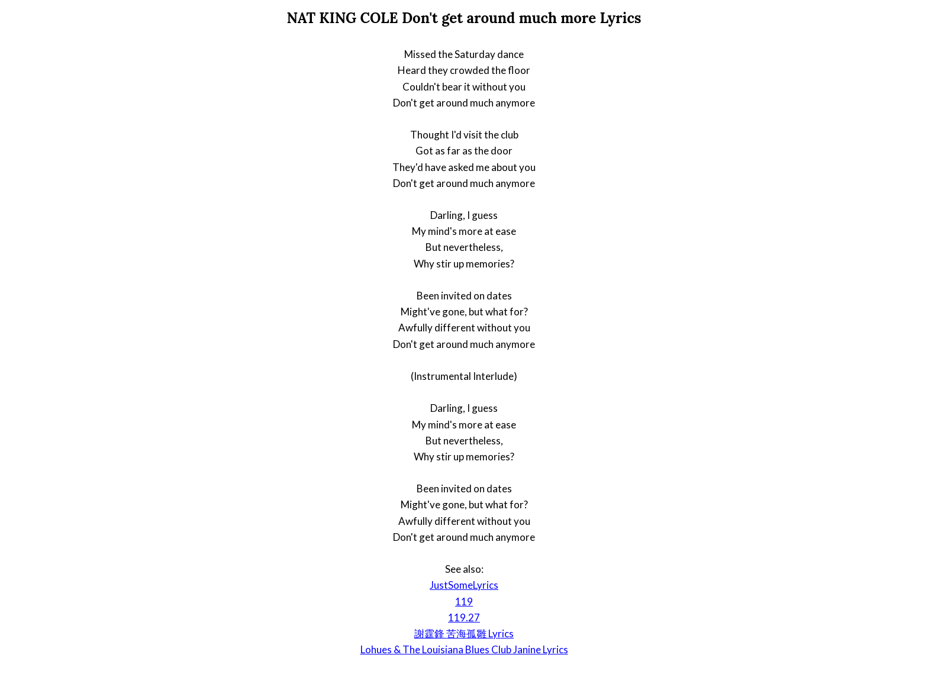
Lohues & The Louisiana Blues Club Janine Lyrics (464, 649)
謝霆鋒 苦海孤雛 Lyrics (464, 633)
